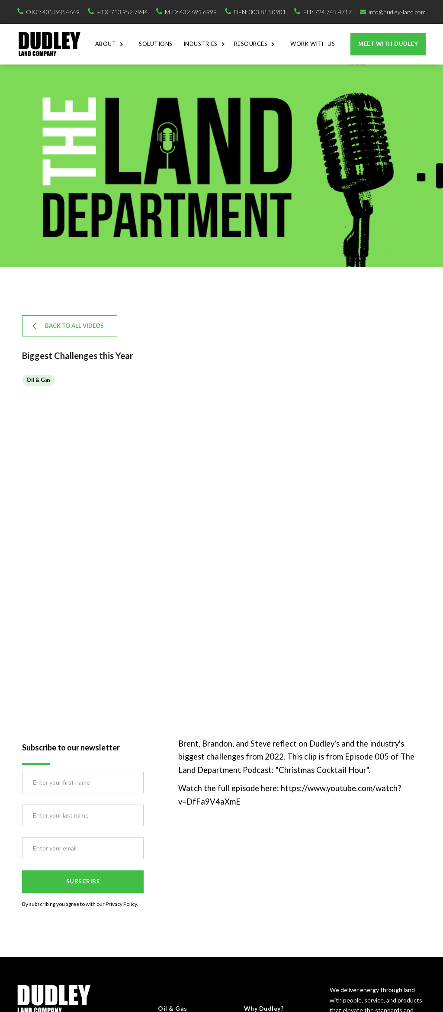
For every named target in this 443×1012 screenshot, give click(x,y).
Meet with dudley (388, 43)
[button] (112, 44)
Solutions (156, 43)
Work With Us (312, 43)
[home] (49, 44)
